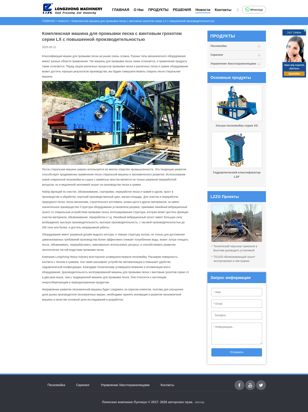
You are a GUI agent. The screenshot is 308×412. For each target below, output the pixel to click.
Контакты (223, 10)
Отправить (236, 352)
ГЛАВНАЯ (120, 10)
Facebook (239, 382)
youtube (250, 382)
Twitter (261, 382)
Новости (202, 10)
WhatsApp (254, 9)
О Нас (139, 10)
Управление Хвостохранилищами (233, 63)
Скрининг (216, 54)
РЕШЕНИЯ (182, 10)
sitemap (199, 402)
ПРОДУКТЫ (158, 10)
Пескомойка (218, 45)
